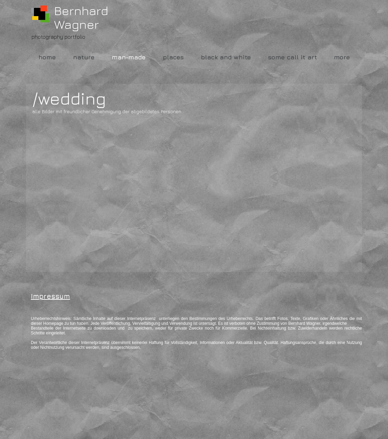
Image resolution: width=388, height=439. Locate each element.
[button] (89, 162)
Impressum (50, 296)
